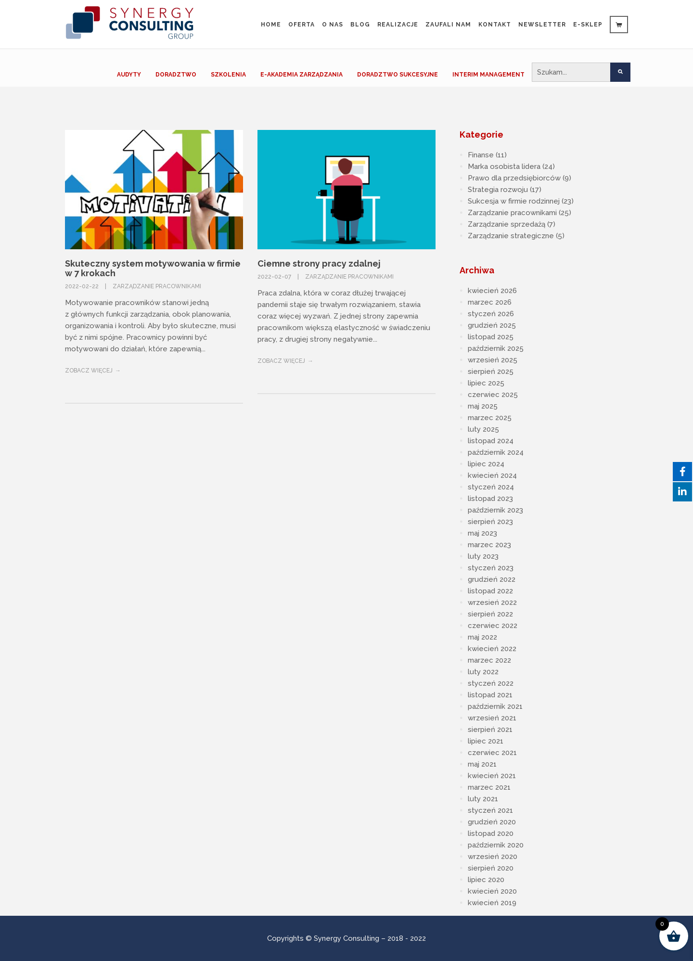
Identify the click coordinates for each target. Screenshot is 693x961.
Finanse (481, 155)
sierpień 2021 (490, 729)
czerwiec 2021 (492, 752)
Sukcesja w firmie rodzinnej (514, 201)
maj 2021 (482, 764)
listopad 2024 (490, 440)
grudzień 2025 (492, 325)
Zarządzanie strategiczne (511, 235)
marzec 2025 (490, 417)
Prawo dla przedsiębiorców (514, 178)
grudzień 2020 (492, 822)
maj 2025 (483, 406)
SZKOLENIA (228, 74)
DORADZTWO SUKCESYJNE (397, 74)
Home (271, 24)
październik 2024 (496, 452)
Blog (360, 24)
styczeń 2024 (491, 487)
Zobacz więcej (89, 370)
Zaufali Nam (448, 24)
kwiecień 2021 (492, 775)
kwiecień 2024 (492, 475)
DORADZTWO (175, 74)
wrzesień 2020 (492, 856)
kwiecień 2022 (492, 648)
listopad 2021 (490, 695)
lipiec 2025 (486, 383)
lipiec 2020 (486, 879)
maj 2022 (482, 637)
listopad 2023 (490, 498)
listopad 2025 (490, 337)
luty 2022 (483, 671)
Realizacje (397, 24)
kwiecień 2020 (492, 891)
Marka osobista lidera (504, 166)
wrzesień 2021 (492, 718)
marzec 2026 (490, 302)
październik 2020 (496, 845)
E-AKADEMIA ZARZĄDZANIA (301, 74)
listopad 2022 (490, 591)
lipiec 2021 (485, 741)
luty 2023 (483, 556)
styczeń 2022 (490, 683)
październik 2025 (496, 348)
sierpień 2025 (490, 371)
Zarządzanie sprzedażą (506, 224)
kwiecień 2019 (492, 902)
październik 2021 (495, 706)
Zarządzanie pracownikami (157, 286)
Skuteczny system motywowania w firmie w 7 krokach (153, 268)
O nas (332, 24)
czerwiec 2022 (492, 625)
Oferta (301, 24)
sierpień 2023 (490, 521)
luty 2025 (483, 429)
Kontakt (494, 24)
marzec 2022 (489, 660)
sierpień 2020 (490, 868)
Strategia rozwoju (498, 189)
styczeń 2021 (490, 810)
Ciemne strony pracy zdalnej (319, 263)
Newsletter (542, 24)
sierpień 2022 (490, 614)
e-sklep (588, 24)
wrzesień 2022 (492, 602)
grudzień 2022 (491, 579)
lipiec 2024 (486, 464)
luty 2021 (483, 798)
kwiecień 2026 (492, 290)
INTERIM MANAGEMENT (488, 74)
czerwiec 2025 (493, 394)
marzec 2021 (489, 787)
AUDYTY (129, 74)
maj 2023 (482, 533)
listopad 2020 (490, 833)
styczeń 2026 (491, 313)
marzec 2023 (489, 544)
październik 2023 (495, 510)
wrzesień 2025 (492, 360)
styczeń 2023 (490, 568)
